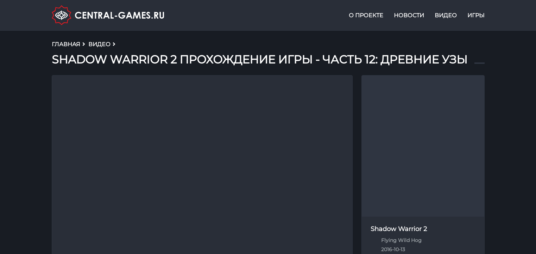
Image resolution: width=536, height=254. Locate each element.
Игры (476, 15)
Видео (446, 15)
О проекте (366, 15)
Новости (409, 15)
